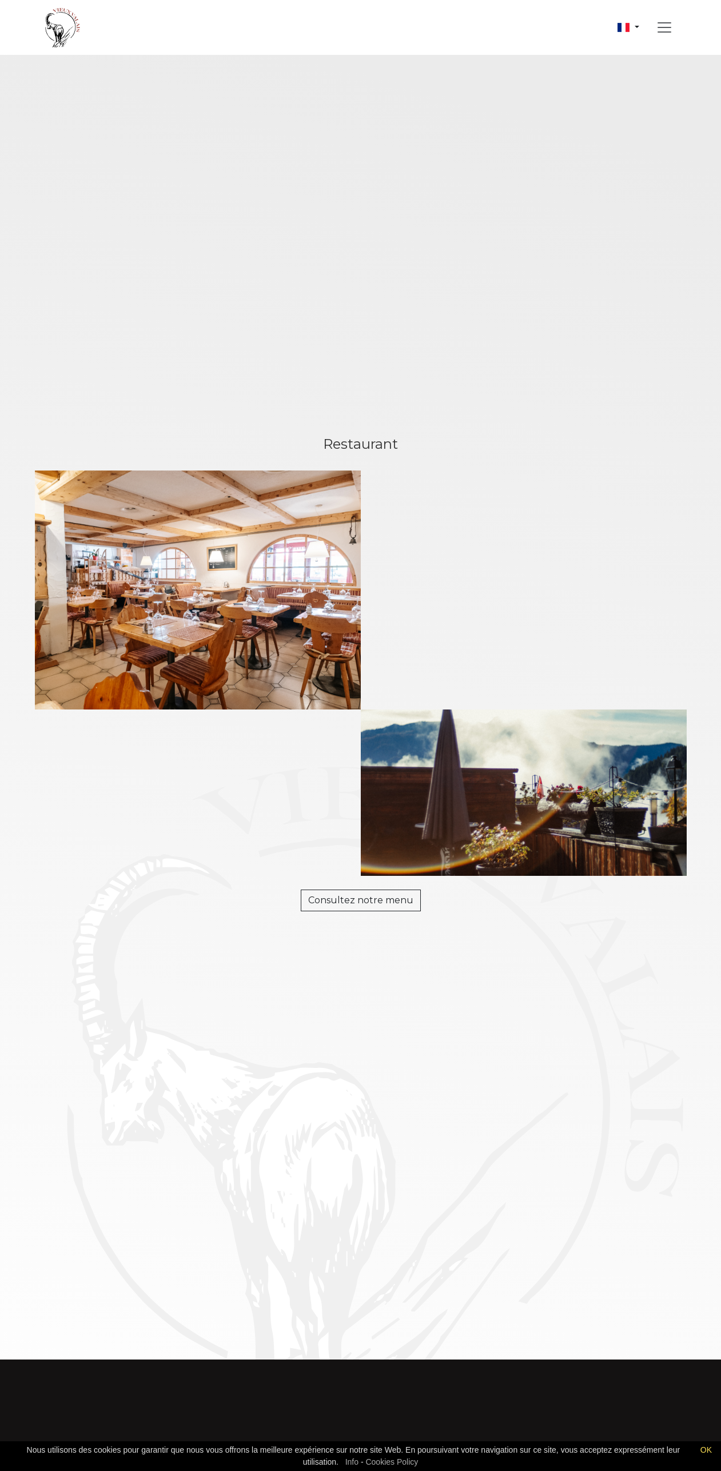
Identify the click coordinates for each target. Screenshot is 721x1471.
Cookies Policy (391, 1461)
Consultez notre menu (360, 900)
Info (351, 1461)
